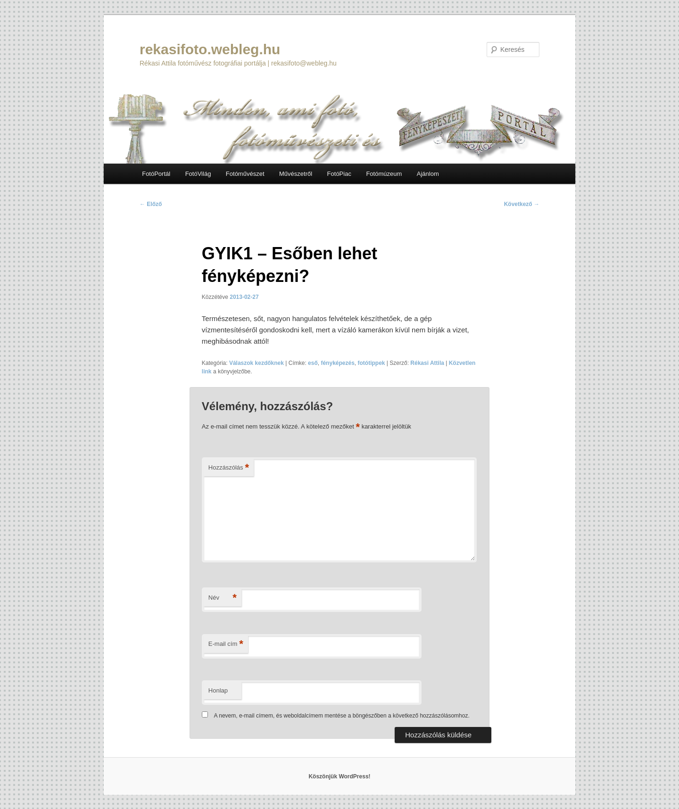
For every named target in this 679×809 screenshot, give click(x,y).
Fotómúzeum (384, 173)
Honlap (218, 690)
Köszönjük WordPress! (339, 776)
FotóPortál (156, 173)
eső (313, 363)
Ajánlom (428, 173)
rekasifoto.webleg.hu (210, 49)
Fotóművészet (245, 173)
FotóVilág (198, 173)
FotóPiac (339, 173)
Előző (151, 204)
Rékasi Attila (427, 363)
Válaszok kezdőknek (256, 363)
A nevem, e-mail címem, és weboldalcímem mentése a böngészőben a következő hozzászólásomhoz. (342, 715)
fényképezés (337, 363)
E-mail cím (225, 644)
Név (222, 598)
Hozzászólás (228, 468)
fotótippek (371, 363)
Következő (521, 204)
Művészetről (295, 173)
